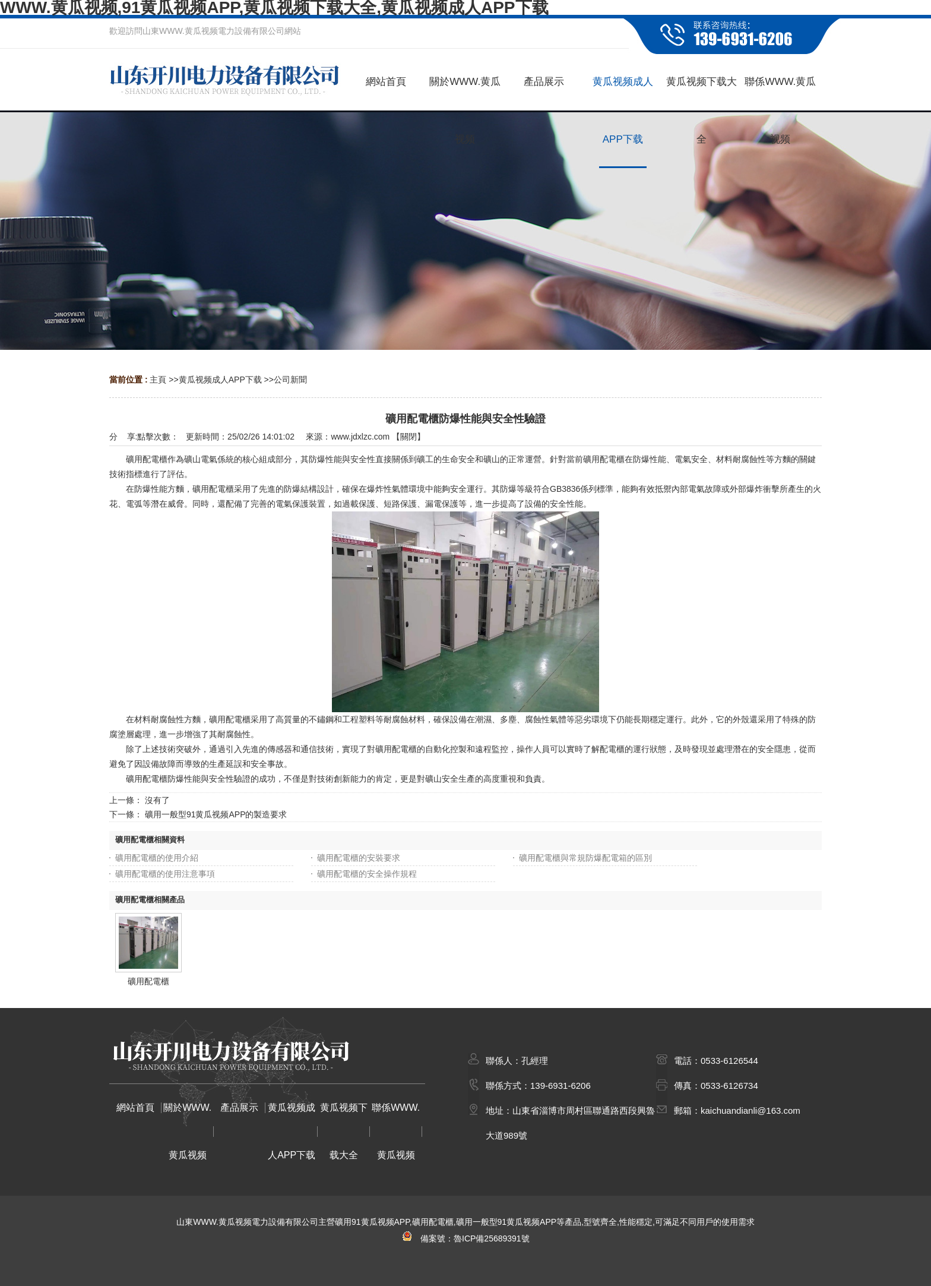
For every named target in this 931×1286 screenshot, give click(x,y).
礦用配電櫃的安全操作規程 (367, 874)
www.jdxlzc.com (360, 436)
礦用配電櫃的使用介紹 (156, 857)
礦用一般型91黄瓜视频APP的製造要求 (216, 814)
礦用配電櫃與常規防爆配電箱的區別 (585, 857)
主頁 (158, 379)
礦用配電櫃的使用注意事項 (165, 874)
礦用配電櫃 (148, 981)
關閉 (408, 436)
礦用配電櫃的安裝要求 (358, 857)
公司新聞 (290, 379)
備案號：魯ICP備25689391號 (465, 1238)
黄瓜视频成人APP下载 (220, 379)
